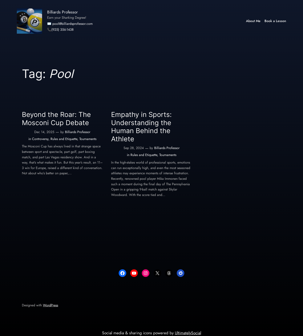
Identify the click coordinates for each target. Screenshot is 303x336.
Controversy (40, 138)
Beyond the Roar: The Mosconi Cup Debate (56, 119)
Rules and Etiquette (63, 138)
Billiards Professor (62, 12)
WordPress (50, 305)
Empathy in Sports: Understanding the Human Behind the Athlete (141, 127)
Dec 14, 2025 (44, 132)
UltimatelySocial (188, 333)
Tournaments (87, 138)
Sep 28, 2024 (134, 148)
